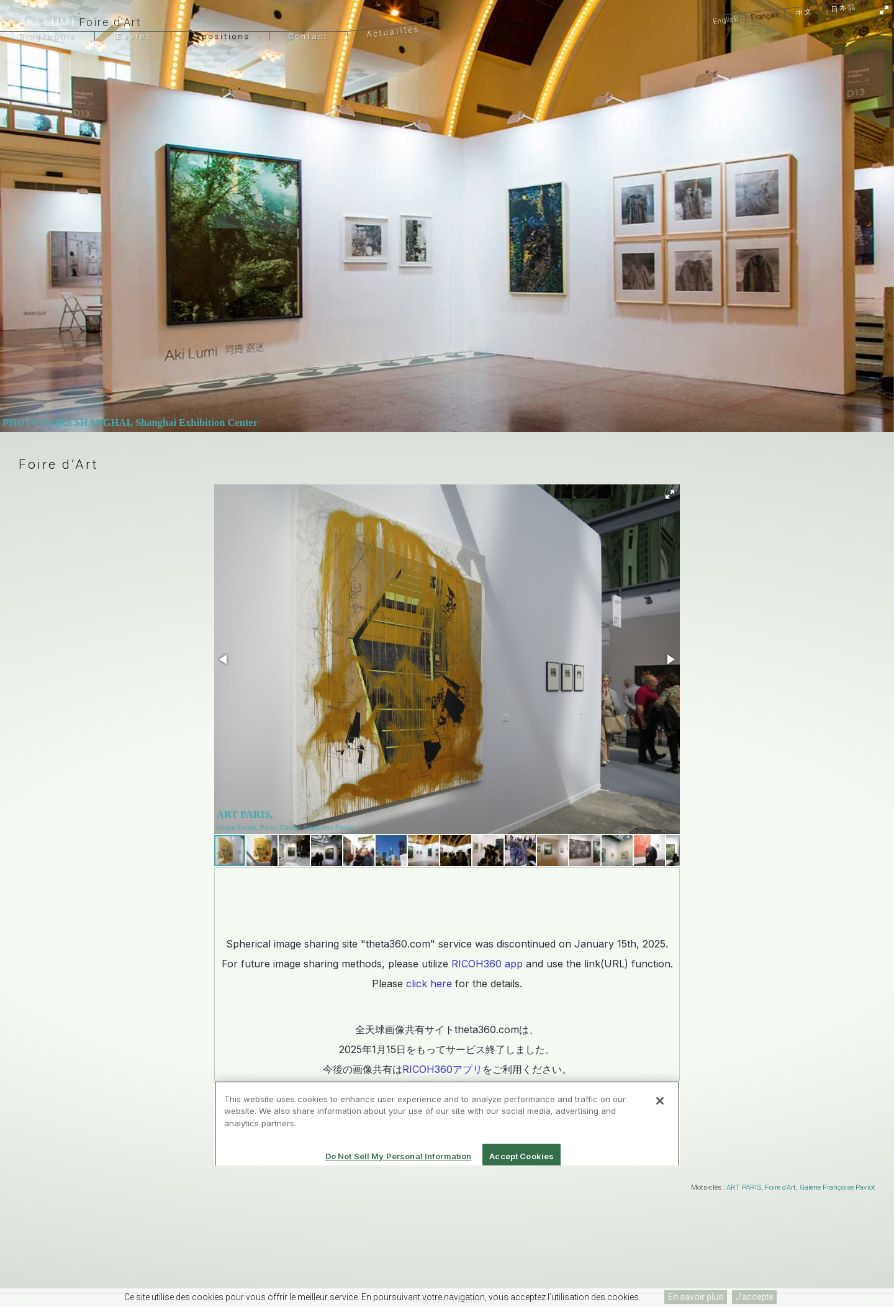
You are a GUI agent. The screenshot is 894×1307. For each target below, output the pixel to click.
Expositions (220, 36)
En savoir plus (695, 1297)
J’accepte (754, 1297)
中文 (805, 12)
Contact (308, 36)
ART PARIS (743, 1187)
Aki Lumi (47, 22)
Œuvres (133, 36)
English (726, 19)
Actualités (393, 31)
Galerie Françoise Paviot (837, 1187)
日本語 (844, 7)
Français (765, 16)
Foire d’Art (780, 1187)
